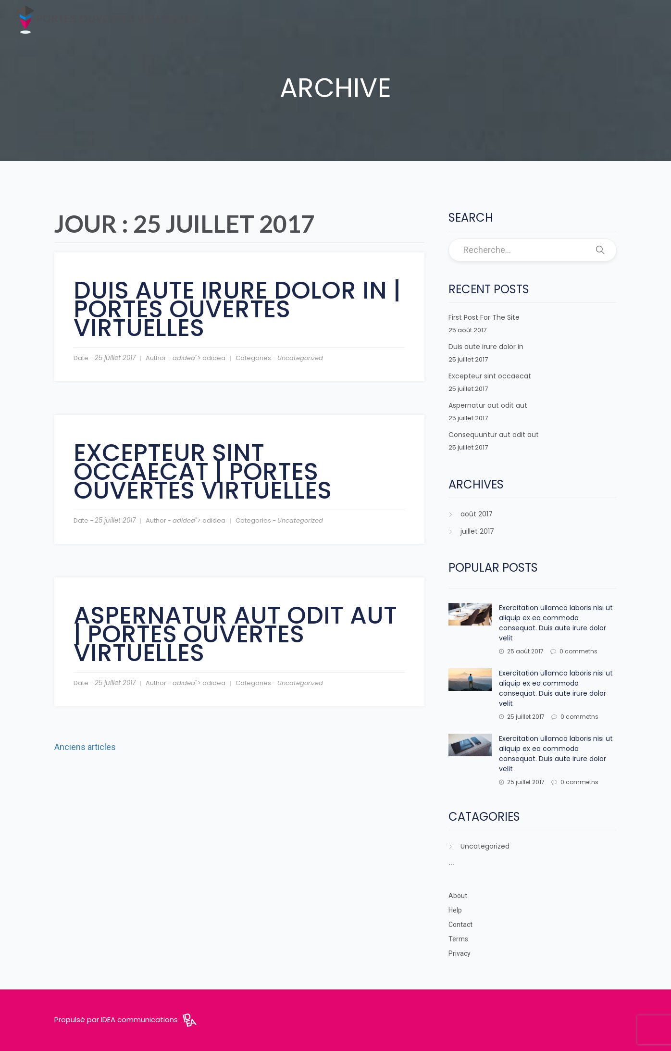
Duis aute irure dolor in (485, 346)
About (457, 896)
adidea (184, 358)
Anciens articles (85, 747)
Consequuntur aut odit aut (493, 434)
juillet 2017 (477, 531)
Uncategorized (300, 358)
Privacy (459, 953)
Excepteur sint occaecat (489, 376)
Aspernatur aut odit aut (487, 405)
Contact (460, 924)
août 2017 (476, 514)
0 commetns (573, 651)
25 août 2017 (521, 651)
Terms (458, 939)
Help (455, 910)
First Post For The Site (484, 317)
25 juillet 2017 (522, 717)
